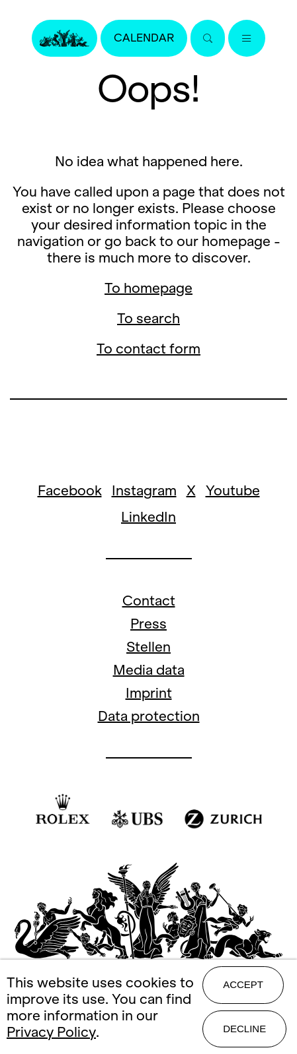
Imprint (149, 692)
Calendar (144, 38)
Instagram (144, 490)
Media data (149, 669)
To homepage (148, 287)
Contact (148, 600)
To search (148, 318)
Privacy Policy (51, 1031)
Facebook (70, 490)
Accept (243, 984)
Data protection (149, 716)
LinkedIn (148, 516)
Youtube (233, 490)
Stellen (148, 646)
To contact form (148, 348)
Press (148, 623)
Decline (244, 1028)
